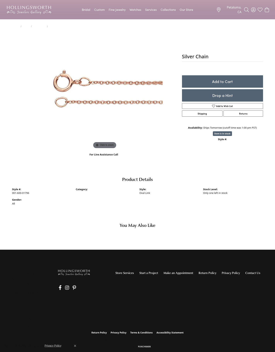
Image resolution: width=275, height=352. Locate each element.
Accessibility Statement (170, 332)
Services (151, 10)
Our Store (186, 10)
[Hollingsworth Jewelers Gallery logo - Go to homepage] (29, 9)
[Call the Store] (23, 288)
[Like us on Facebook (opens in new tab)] (58, 287)
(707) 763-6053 (103, 159)
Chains (26, 26)
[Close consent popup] (75, 346)
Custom (99, 10)
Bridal (86, 10)
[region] (105, 92)
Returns (243, 113)
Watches (135, 10)
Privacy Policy (231, 273)
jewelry (15, 26)
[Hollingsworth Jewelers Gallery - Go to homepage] (74, 272)
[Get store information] (25, 292)
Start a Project (148, 273)
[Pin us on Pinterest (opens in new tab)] (70, 287)
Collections (168, 10)
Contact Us (252, 273)
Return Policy (207, 273)
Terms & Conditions (141, 332)
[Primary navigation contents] (137, 9)
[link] (228, 10)
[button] (246, 10)
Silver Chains (39, 26)
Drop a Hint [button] (222, 95)
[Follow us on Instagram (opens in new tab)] (64, 287)
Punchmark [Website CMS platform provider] (144, 346)
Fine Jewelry (117, 10)
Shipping (202, 113)
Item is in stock (222, 133)
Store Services (124, 273)
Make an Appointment (178, 273)
